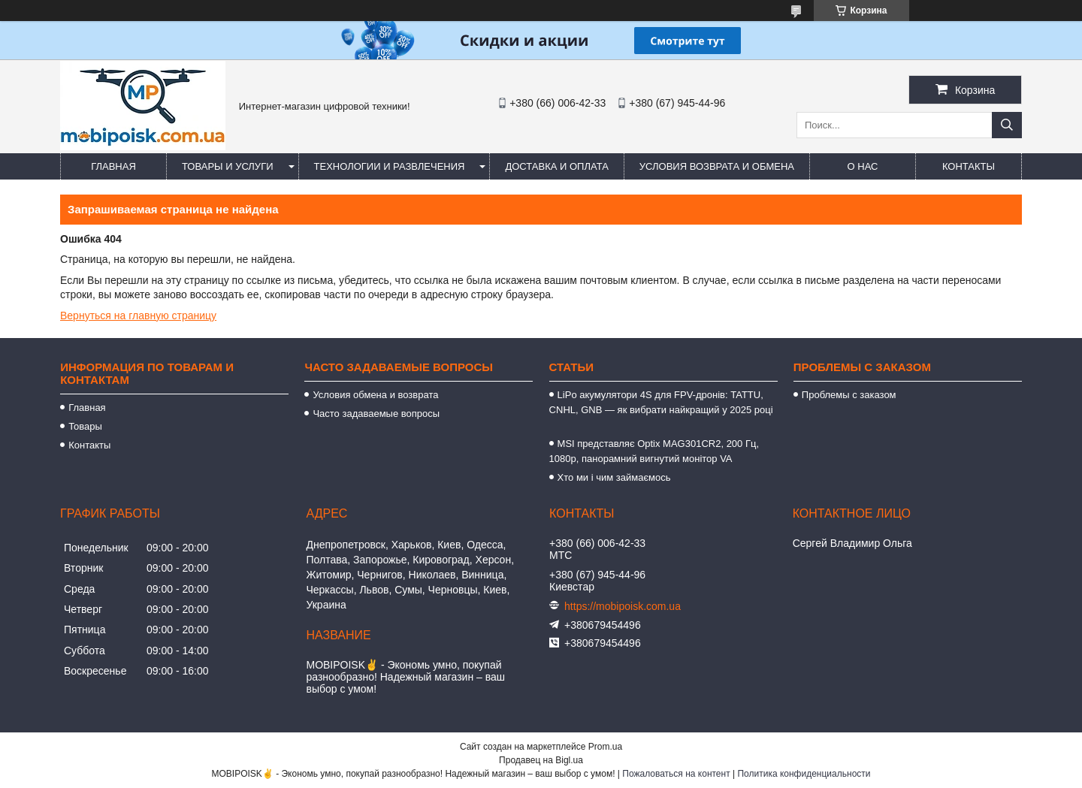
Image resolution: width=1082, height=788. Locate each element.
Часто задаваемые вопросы (376, 413)
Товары (85, 426)
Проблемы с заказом (849, 394)
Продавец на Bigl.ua (541, 760)
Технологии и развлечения (389, 166)
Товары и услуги (228, 166)
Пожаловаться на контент (676, 773)
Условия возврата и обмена (716, 166)
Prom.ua (605, 746)
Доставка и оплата (556, 166)
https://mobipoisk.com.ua (622, 606)
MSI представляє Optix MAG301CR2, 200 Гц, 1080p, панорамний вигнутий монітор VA (654, 451)
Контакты (968, 166)
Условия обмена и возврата (375, 394)
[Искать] (1007, 125)
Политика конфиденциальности (803, 773)
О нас (863, 166)
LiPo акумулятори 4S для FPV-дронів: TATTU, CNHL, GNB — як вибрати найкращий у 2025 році (661, 409)
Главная (113, 166)
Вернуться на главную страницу (138, 315)
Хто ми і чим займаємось (614, 477)
